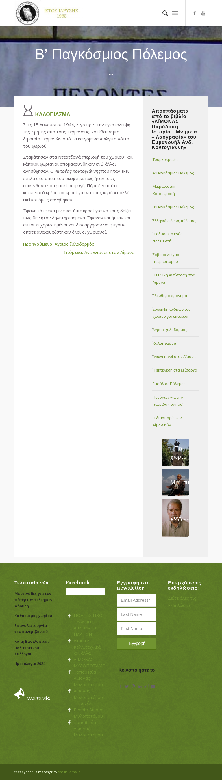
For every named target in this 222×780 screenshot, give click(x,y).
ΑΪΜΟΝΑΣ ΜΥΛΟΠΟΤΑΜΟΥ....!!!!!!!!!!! (97, 662)
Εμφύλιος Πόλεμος (169, 383)
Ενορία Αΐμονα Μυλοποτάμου (88, 713)
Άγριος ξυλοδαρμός (58, 244)
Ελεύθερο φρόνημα (170, 295)
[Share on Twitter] (126, 686)
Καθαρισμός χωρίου (33, 615)
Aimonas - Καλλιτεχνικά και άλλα (87, 647)
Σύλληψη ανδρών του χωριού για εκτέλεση (172, 313)
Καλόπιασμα (164, 343)
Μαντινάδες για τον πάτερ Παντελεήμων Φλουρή (33, 599)
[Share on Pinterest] (133, 686)
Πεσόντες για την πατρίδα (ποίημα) (168, 401)
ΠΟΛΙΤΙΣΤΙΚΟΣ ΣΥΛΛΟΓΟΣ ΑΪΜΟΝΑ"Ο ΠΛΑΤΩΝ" (90, 624)
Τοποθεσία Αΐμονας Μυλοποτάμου (88, 678)
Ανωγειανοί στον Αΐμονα (98, 252)
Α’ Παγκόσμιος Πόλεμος (173, 173)
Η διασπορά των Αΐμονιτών (167, 421)
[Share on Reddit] (146, 686)
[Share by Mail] (153, 686)
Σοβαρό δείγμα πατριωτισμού (166, 258)
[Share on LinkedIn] (139, 686)
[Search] (162, 13)
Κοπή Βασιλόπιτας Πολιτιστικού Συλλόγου (31, 647)
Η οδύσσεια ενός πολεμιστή (167, 237)
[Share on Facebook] (120, 686)
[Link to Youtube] (203, 13)
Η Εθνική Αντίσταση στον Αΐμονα (174, 278)
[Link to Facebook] (194, 13)
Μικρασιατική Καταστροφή (165, 190)
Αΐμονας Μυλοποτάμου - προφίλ (88, 697)
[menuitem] (162, 13)
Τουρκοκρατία (165, 159)
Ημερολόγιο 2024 (29, 663)
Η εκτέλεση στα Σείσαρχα (175, 370)
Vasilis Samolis (69, 772)
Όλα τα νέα (38, 698)
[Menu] (175, 13)
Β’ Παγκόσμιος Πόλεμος (173, 206)
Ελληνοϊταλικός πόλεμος (174, 220)
